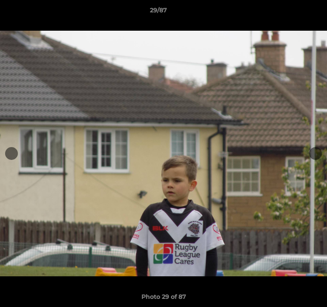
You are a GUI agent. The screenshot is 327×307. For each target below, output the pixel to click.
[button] (296, 12)
